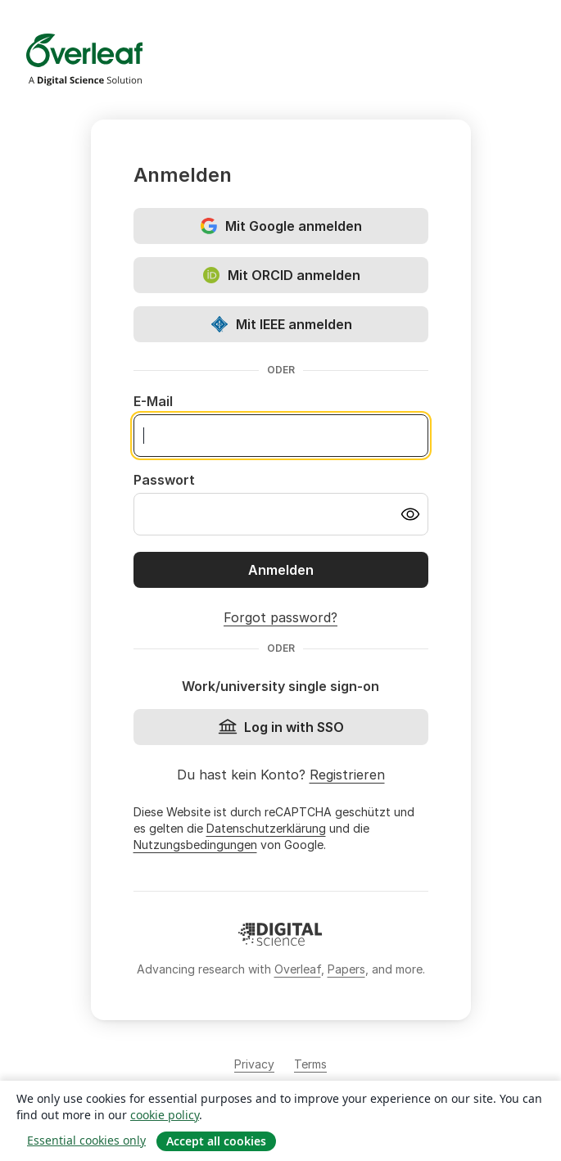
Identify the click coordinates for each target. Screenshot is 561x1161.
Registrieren (347, 774)
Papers (346, 969)
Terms (310, 1064)
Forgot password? (280, 617)
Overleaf (297, 969)
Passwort (164, 480)
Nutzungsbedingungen (195, 845)
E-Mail (153, 401)
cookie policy (164, 1115)
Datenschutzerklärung (266, 828)
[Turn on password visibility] (410, 514)
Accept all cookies (216, 1141)
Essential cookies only (86, 1140)
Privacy (254, 1064)
